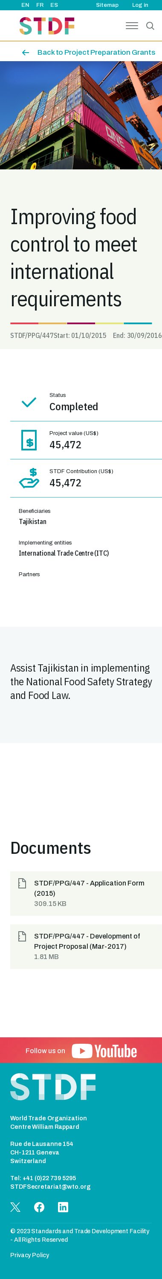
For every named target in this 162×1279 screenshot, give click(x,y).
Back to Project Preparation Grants (96, 52)
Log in (140, 5)
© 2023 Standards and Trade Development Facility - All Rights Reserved (79, 1235)
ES (54, 5)
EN (25, 5)
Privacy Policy (29, 1255)
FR (39, 5)
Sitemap (107, 5)
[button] (86, 893)
